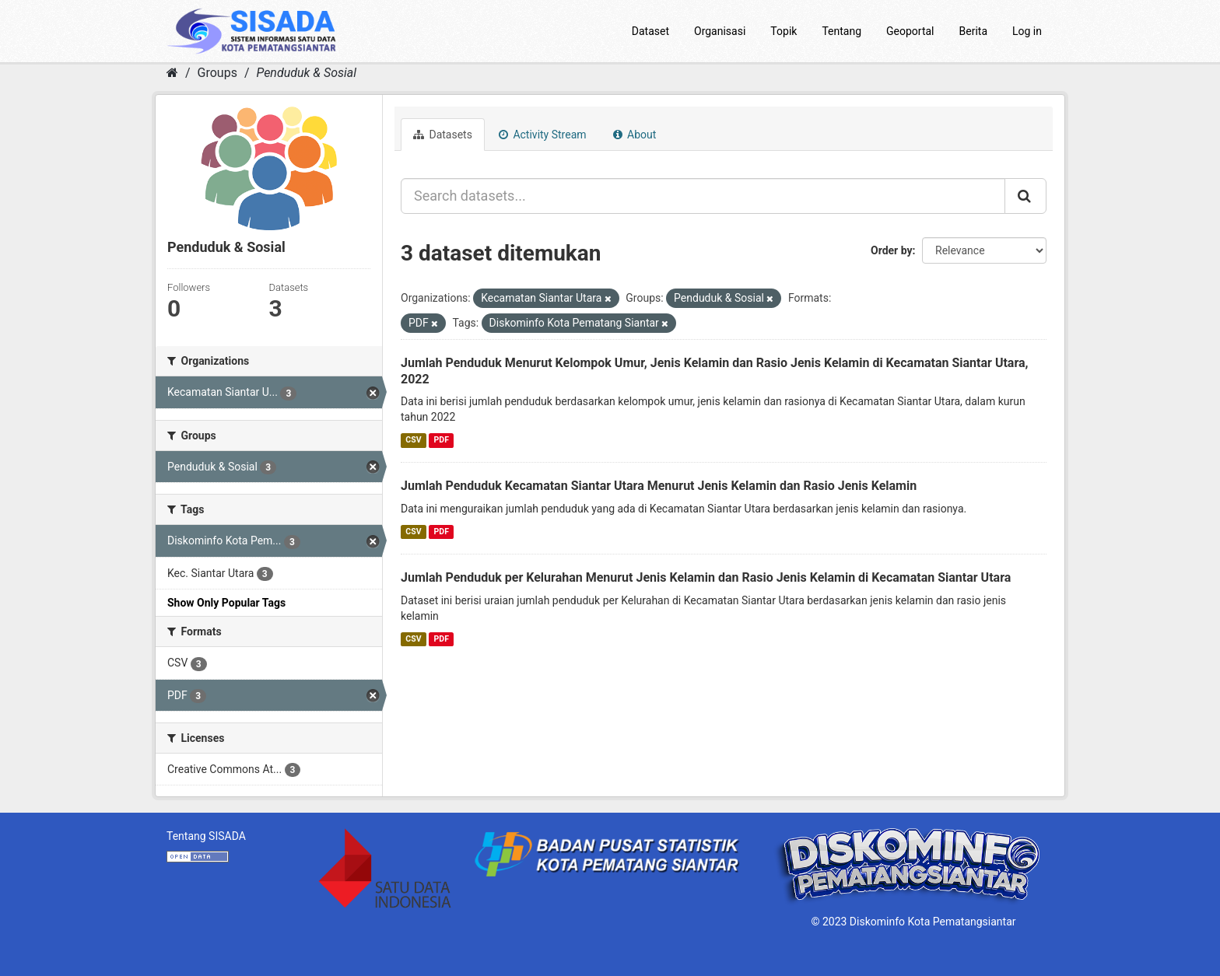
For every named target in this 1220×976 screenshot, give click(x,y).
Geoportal (910, 31)
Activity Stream (543, 134)
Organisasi (719, 31)
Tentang (841, 31)
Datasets (442, 134)
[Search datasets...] (703, 196)
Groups (217, 72)
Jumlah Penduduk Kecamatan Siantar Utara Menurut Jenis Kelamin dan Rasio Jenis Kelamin (659, 485)
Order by (892, 250)
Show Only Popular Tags (226, 602)
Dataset (650, 31)
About (635, 134)
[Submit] (1025, 196)
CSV (413, 440)
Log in (1027, 31)
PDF (441, 440)
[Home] (172, 72)
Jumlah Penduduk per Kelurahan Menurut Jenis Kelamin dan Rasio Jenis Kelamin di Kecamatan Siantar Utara (706, 577)
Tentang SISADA (206, 836)
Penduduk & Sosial (306, 72)
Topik (783, 31)
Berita (973, 31)
